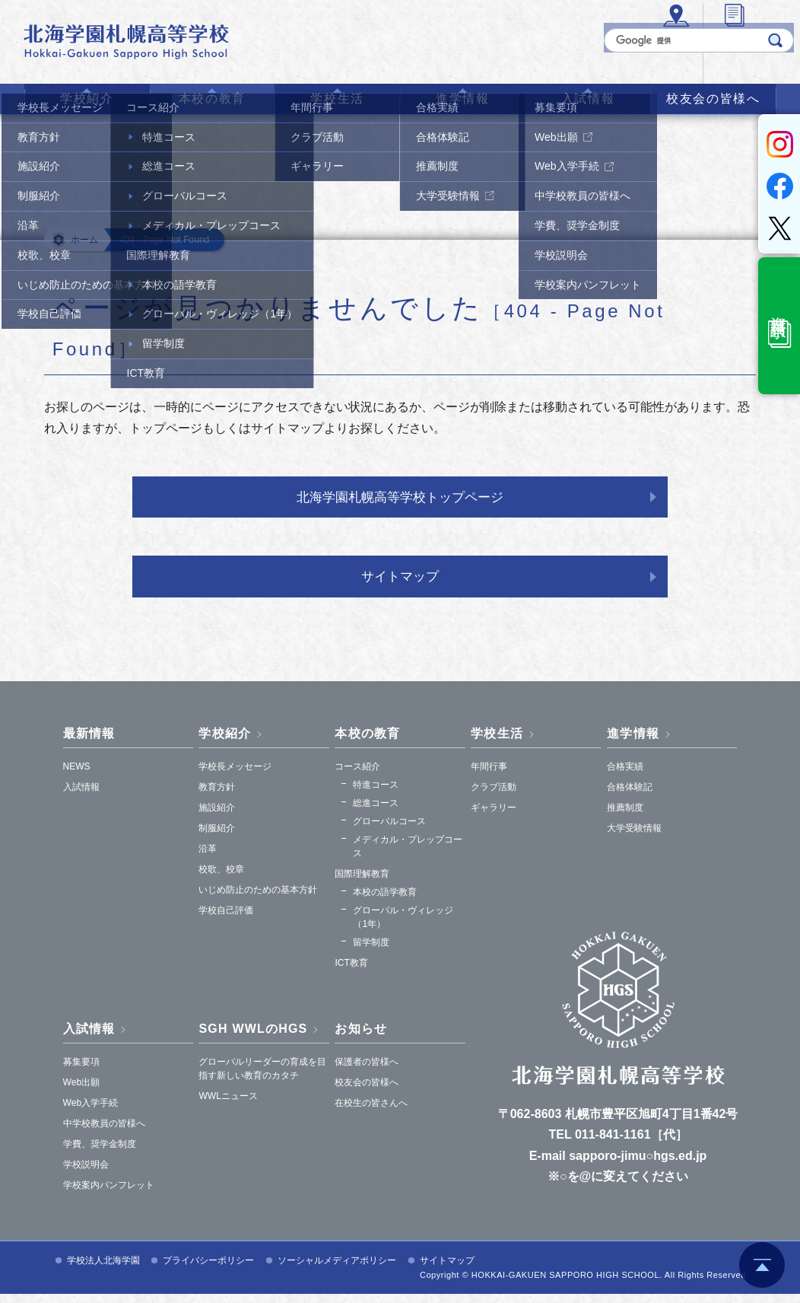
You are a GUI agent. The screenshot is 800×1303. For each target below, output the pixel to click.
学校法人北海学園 (103, 1269)
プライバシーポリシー (208, 1269)
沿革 (207, 857)
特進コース (375, 793)
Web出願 (81, 1091)
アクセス (458, 62)
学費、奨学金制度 (99, 1153)
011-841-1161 (613, 1144)
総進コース (375, 812)
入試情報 (587, 98)
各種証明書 (545, 62)
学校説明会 (86, 1173)
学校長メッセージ (234, 775)
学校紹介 (86, 98)
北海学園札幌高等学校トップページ (400, 499)
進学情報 (462, 98)
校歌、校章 (221, 878)
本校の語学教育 (385, 901)
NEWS (76, 775)
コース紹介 (357, 775)
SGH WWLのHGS (252, 1037)
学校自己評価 (225, 919)
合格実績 (625, 775)
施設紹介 (216, 816)
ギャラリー (493, 816)
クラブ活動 (493, 796)
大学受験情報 (634, 837)
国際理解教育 (362, 883)
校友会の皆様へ (713, 98)
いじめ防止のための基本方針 (257, 899)
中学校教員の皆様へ (104, 1132)
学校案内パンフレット (108, 1194)
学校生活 (336, 98)
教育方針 (216, 796)
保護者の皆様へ (366, 1071)
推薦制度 (625, 816)
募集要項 (81, 1071)
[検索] (676, 55)
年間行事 (489, 775)
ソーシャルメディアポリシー (337, 1269)
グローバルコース (389, 830)
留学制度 (371, 951)
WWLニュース (227, 1105)
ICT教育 (351, 972)
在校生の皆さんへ (371, 1112)
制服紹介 (216, 837)
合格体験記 (629, 796)
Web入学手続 (90, 1112)
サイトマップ (400, 583)
